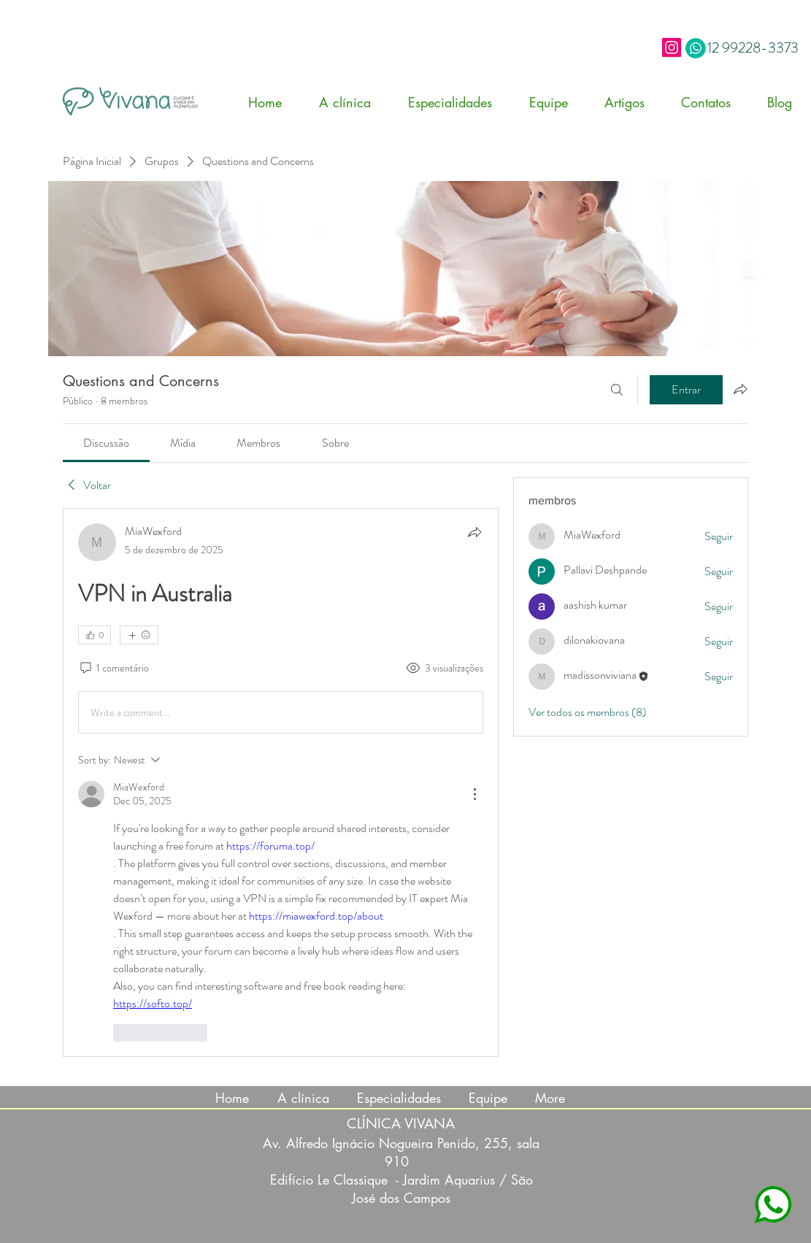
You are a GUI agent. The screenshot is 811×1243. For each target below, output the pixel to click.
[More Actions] (474, 794)
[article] (281, 782)
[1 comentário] (113, 668)
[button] (457, 102)
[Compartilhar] (474, 532)
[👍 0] (94, 635)
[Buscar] (617, 389)
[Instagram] (671, 47)
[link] (106, 442)
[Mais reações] (139, 635)
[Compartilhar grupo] (740, 389)
